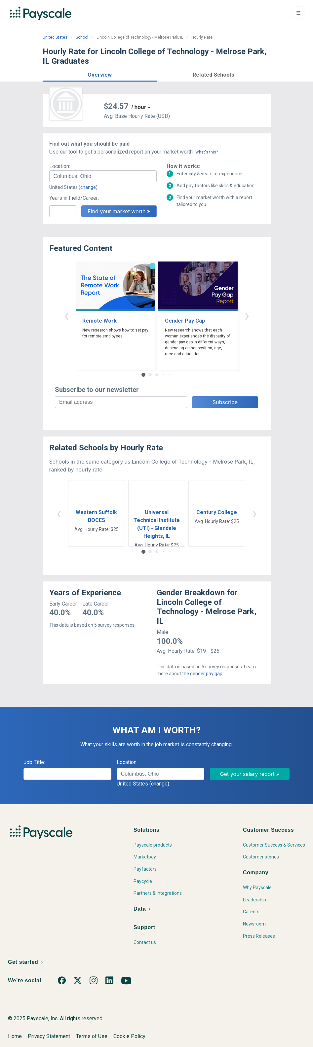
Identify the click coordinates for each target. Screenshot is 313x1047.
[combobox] (103, 176)
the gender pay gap (202, 673)
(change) (88, 187)
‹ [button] (66, 315)
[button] (100, 74)
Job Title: (34, 762)
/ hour (139, 107)
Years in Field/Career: (74, 198)
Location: (59, 166)
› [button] (247, 315)
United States (55, 37)
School (82, 37)
